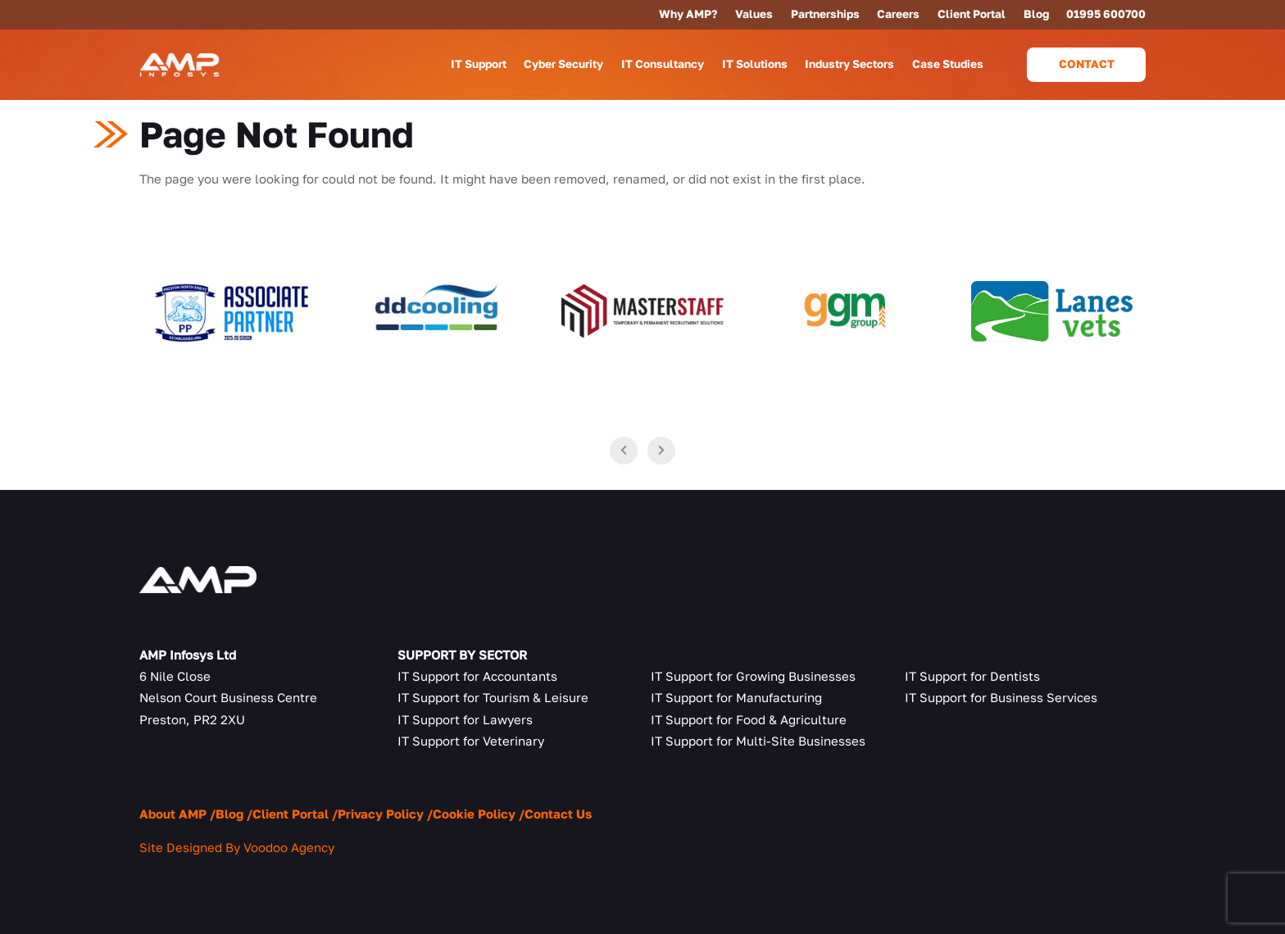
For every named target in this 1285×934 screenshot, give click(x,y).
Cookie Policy (474, 813)
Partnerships (825, 13)
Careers (898, 13)
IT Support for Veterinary (470, 740)
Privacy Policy (381, 813)
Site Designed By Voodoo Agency (236, 847)
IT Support (478, 63)
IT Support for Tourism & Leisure (492, 697)
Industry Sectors (849, 63)
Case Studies (947, 63)
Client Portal (972, 13)
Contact (1087, 63)
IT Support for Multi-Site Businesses (758, 740)
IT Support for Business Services (1001, 697)
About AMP (173, 813)
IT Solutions (755, 63)
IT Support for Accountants (477, 676)
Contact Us (558, 813)
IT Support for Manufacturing (736, 697)
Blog (1036, 13)
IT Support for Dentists (972, 676)
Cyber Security (563, 63)
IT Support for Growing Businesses (753, 676)
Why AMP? (688, 13)
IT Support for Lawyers (465, 719)
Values (754, 13)
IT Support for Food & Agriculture (749, 719)
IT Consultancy (662, 63)
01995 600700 (1106, 13)
